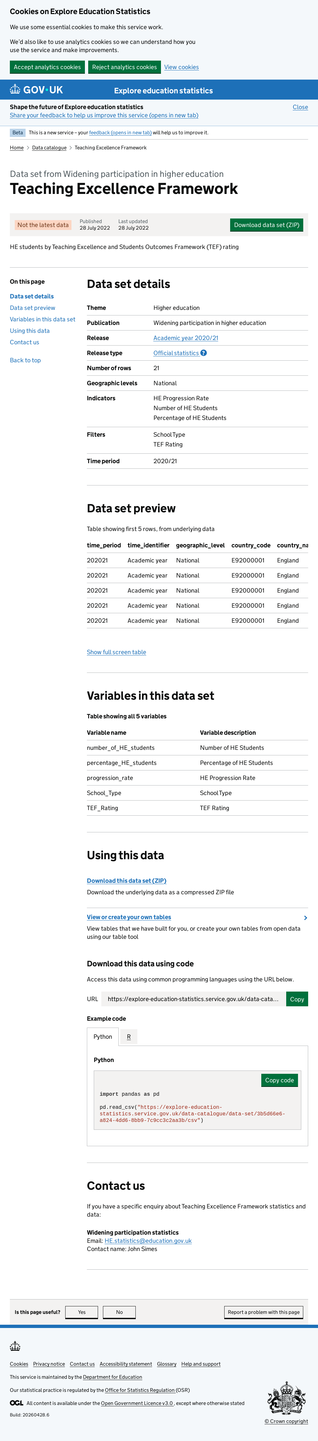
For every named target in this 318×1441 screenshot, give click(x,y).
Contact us (24, 342)
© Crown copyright (286, 1421)
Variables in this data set (42, 319)
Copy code (279, 1080)
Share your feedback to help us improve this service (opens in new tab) (104, 115)
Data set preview (32, 308)
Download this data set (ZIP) (127, 880)
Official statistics (180, 353)
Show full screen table (116, 652)
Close (300, 107)
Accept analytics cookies (47, 67)
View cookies (181, 67)
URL (92, 999)
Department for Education (112, 1377)
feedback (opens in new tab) (120, 132)
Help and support (201, 1364)
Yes (88, 1312)
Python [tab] (102, 1036)
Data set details (32, 296)
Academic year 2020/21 (185, 338)
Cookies (19, 1364)
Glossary (166, 1364)
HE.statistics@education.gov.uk (148, 1240)
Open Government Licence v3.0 (137, 1403)
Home (17, 147)
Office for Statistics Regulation (140, 1390)
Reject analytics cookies (124, 67)
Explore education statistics (163, 90)
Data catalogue (49, 147)
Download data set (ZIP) (266, 225)
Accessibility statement (126, 1364)
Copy (297, 999)
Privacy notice (49, 1364)
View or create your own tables (129, 917)
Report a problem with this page (264, 1312)
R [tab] (129, 1036)
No (126, 1312)
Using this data (30, 330)
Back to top (25, 360)
